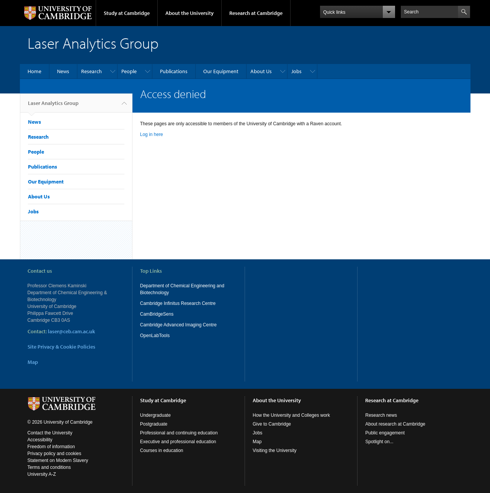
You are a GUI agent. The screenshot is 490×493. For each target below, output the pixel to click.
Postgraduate (153, 424)
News (63, 71)
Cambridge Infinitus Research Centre (178, 303)
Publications (174, 71)
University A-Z (42, 474)
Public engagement (385, 433)
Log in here (151, 134)
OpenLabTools (155, 335)
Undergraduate (155, 415)
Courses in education (161, 450)
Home (34, 71)
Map (33, 362)
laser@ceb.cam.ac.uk (71, 331)
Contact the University (50, 433)
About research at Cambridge (395, 424)
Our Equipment (220, 71)
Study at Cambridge (127, 13)
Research (91, 71)
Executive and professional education (178, 441)
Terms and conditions (49, 467)
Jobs (296, 71)
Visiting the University (275, 450)
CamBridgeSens (156, 314)
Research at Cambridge (256, 13)
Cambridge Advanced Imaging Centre (178, 325)
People (129, 71)
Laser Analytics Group (53, 106)
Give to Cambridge (272, 424)
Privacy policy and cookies (55, 453)
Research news (381, 415)
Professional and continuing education (179, 433)
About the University (189, 13)
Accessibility (40, 439)
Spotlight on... (379, 441)
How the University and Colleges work (291, 415)
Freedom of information (51, 446)
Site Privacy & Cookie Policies (61, 346)
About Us (261, 71)
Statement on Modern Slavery (58, 460)
